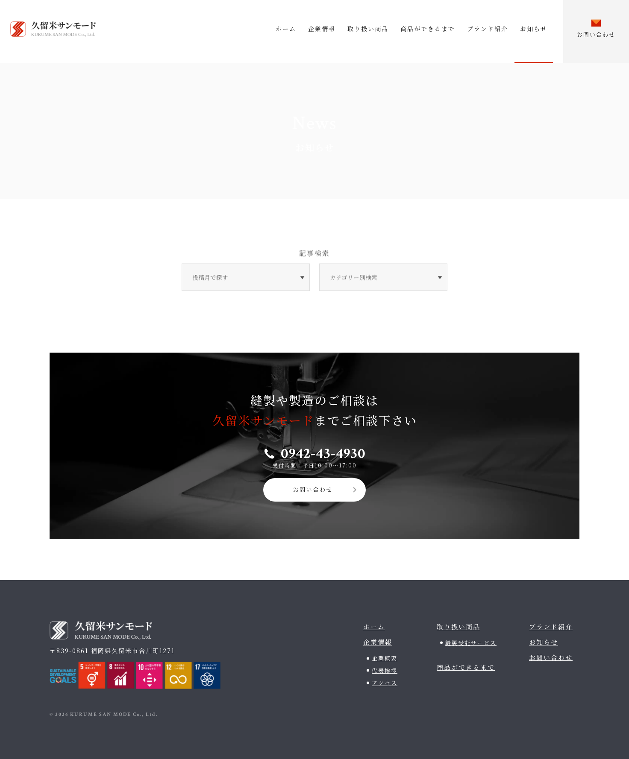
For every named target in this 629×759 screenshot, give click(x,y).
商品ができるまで (427, 28)
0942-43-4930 (323, 451)
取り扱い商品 (367, 28)
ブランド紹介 (487, 28)
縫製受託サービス (471, 641)
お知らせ (533, 28)
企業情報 (321, 28)
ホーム (286, 28)
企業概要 (384, 657)
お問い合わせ (312, 488)
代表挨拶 (384, 669)
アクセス (384, 681)
